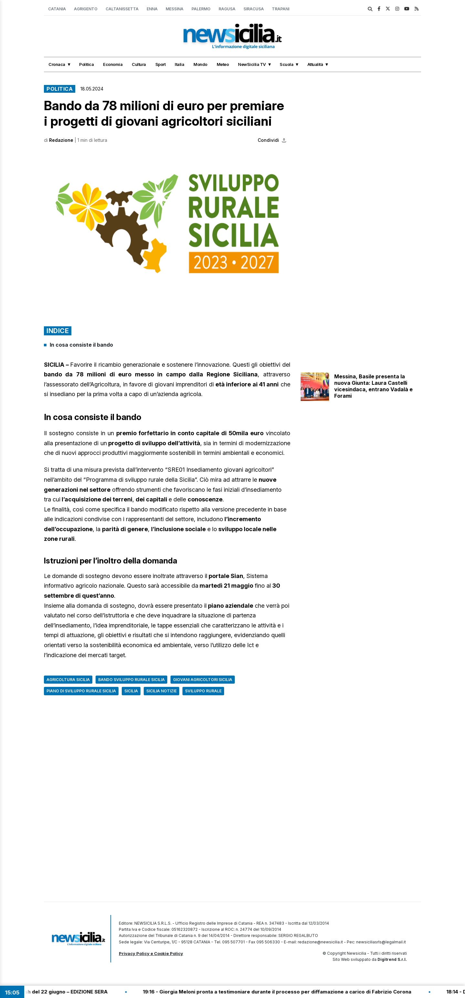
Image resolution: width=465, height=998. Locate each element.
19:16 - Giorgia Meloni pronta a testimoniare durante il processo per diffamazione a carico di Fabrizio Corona (287, 992)
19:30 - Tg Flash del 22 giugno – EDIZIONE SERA (60, 992)
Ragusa (227, 8)
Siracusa (253, 8)
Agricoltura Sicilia (68, 679)
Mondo (200, 64)
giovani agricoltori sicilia (202, 679)
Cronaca (56, 64)
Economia (112, 64)
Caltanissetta (122, 8)
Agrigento (86, 8)
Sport (160, 64)
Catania (57, 8)
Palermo (201, 8)
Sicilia (131, 690)
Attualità (315, 64)
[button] (167, 223)
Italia (179, 64)
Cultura (139, 64)
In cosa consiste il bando (81, 344)
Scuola (286, 64)
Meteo (223, 64)
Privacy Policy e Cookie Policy (151, 953)
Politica (86, 64)
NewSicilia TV (252, 64)
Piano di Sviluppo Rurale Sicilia (81, 690)
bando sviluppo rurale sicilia (131, 679)
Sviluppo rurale (203, 690)
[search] (370, 9)
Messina (174, 8)
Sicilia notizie (161, 690)
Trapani (280, 8)
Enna (152, 8)
